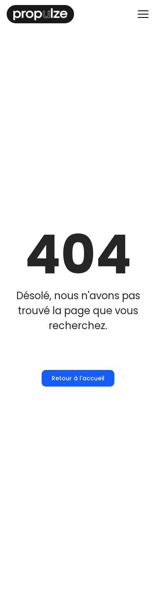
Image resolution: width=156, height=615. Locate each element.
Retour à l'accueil (78, 378)
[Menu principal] (143, 14)
